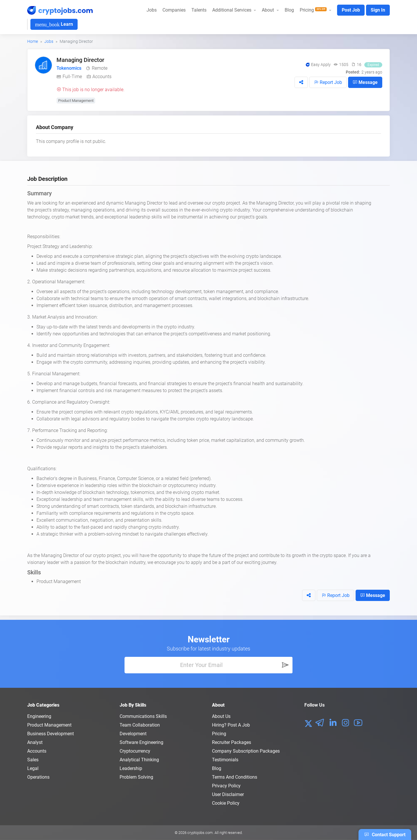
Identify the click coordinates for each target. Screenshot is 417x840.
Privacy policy (226, 785)
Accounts (101, 76)
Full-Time (72, 76)
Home (32, 41)
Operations (38, 777)
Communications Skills (143, 716)
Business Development (50, 733)
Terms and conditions (234, 777)
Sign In (378, 10)
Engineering (39, 716)
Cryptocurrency (135, 751)
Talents (198, 10)
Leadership (131, 768)
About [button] (268, 10)
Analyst (35, 742)
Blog (289, 10)
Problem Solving (136, 777)
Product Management (76, 100)
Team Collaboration (140, 725)
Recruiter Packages (231, 742)
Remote (99, 68)
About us (221, 716)
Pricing (219, 733)
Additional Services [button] (232, 10)
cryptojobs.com (200, 832)
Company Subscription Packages (246, 751)
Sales (33, 759)
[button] (301, 82)
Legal (33, 768)
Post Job (351, 10)
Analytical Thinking (139, 759)
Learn (54, 24)
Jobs (152, 10)
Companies (174, 10)
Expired (373, 65)
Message (365, 82)
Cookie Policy (225, 803)
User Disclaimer (228, 794)
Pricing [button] (314, 10)
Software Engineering (141, 742)
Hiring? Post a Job (231, 725)
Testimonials (225, 759)
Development (133, 733)
